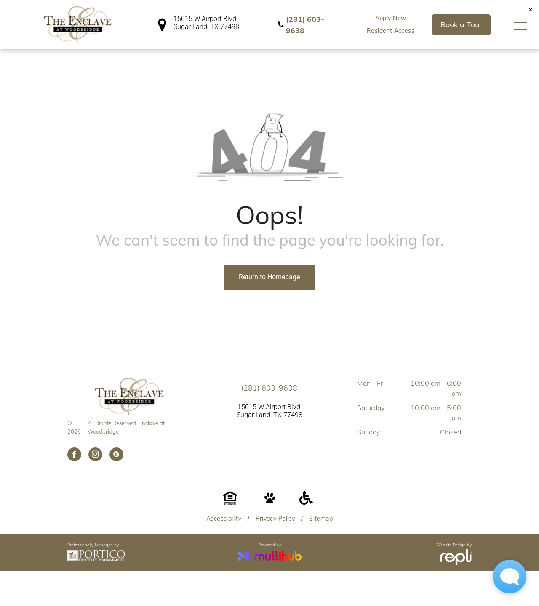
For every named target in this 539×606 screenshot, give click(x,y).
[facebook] (74, 455)
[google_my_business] (116, 455)
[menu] (520, 26)
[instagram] (95, 455)
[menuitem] (391, 18)
